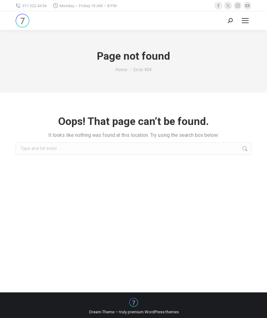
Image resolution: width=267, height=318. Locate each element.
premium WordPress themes (153, 312)
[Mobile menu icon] (245, 20)
